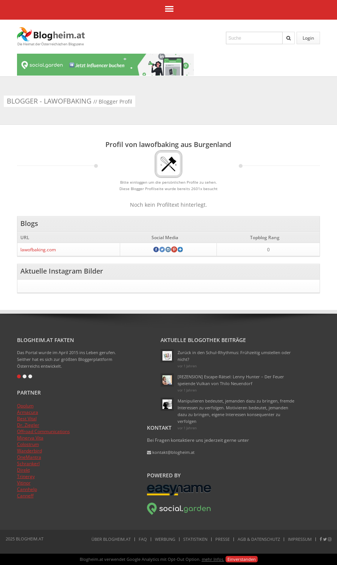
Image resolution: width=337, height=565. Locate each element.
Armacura (27, 412)
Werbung (165, 539)
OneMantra (29, 457)
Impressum (300, 539)
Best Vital (27, 418)
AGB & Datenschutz (259, 539)
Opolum (25, 405)
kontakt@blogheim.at (171, 452)
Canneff (25, 495)
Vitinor (24, 483)
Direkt (23, 470)
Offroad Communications (43, 431)
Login (308, 38)
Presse (222, 539)
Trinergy (26, 476)
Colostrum (28, 444)
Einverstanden (241, 559)
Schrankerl (28, 463)
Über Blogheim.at (111, 539)
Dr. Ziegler (28, 425)
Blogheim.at (51, 34)
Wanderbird (29, 450)
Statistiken (195, 539)
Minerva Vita (30, 438)
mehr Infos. (213, 559)
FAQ (143, 539)
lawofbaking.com (38, 249)
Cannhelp (27, 489)
